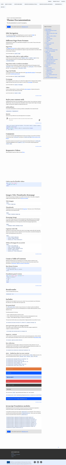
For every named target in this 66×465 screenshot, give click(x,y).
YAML (33, 35)
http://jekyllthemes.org (22, 398)
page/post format (11, 48)
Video (47, 41)
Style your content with (49, 42)
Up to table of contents (38, 95)
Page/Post (48, 31)
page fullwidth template (30, 72)
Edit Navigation (48, 29)
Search (49, 1)
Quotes (47, 45)
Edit (8, 26)
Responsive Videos (48, 48)
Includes (46, 66)
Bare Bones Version (50, 62)
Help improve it (25, 26)
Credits (12, 456)
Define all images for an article (52, 59)
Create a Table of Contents (50, 60)
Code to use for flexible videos (52, 49)
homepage (30, 82)
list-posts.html (49, 67)
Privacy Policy (56, 1)
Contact (63, 1)
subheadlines (48, 44)
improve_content (49, 71)
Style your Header (24, 197)
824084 (30, 463)
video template (27, 88)
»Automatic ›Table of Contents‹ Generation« (20, 263)
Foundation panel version (51, 63)
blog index (25, 208)
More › (23, 151)
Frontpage (48, 40)
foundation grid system (15, 73)
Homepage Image (49, 56)
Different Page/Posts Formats (51, 30)
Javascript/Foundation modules (51, 77)
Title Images (48, 53)
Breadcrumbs (47, 64)
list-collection (49, 73)
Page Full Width (49, 38)
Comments (47, 47)
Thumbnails (48, 55)
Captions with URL (49, 58)
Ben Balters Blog (37, 337)
